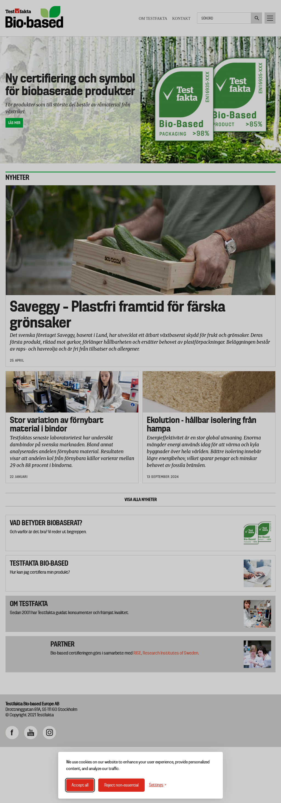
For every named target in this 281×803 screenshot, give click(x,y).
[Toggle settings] (157, 785)
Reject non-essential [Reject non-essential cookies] (121, 785)
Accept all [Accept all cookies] (80, 785)
